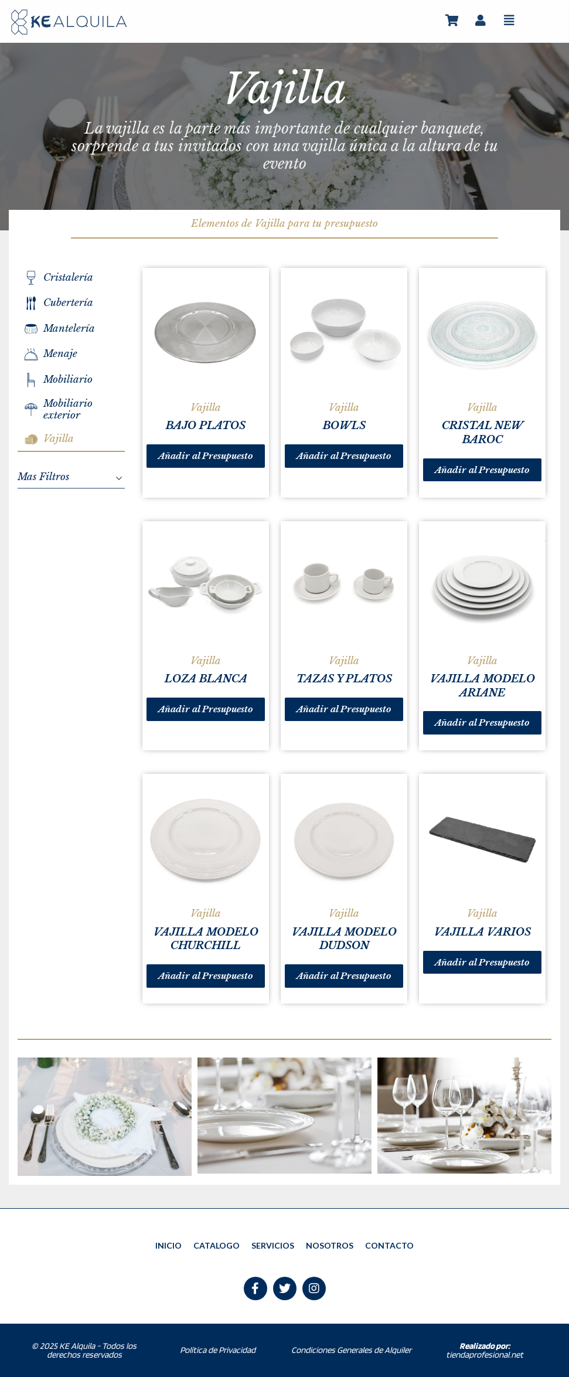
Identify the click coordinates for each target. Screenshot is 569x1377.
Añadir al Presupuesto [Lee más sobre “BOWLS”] (344, 455)
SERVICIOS (272, 1245)
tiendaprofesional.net (484, 1350)
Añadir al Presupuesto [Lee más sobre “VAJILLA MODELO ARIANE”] (482, 722)
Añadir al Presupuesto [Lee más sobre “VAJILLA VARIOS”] (482, 962)
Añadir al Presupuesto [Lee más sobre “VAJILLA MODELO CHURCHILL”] (205, 975)
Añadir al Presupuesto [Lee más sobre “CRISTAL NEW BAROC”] (482, 469)
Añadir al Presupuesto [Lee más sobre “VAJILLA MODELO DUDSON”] (344, 975)
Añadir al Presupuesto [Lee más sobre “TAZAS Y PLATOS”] (344, 709)
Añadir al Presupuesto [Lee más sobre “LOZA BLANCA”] (205, 709)
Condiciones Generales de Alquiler (351, 1350)
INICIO (168, 1245)
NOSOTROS (329, 1245)
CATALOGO (216, 1245)
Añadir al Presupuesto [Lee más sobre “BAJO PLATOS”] (205, 455)
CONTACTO (389, 1245)
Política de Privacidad (217, 1350)
